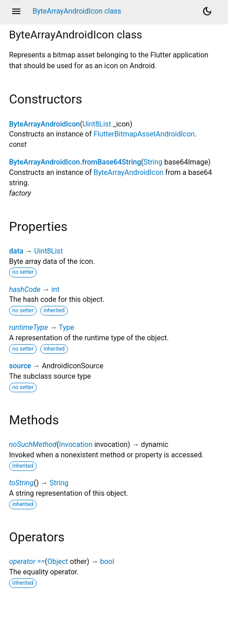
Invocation (75, 444)
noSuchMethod (33, 444)
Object (58, 561)
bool (107, 561)
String (152, 162)
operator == (27, 561)
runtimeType (28, 327)
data (16, 251)
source (20, 366)
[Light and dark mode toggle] (207, 11)
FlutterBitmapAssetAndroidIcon (144, 134)
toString (21, 483)
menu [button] (16, 11)
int (55, 289)
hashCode (24, 289)
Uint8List (96, 124)
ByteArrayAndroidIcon (44, 124)
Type (66, 327)
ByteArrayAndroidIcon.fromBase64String (75, 162)
